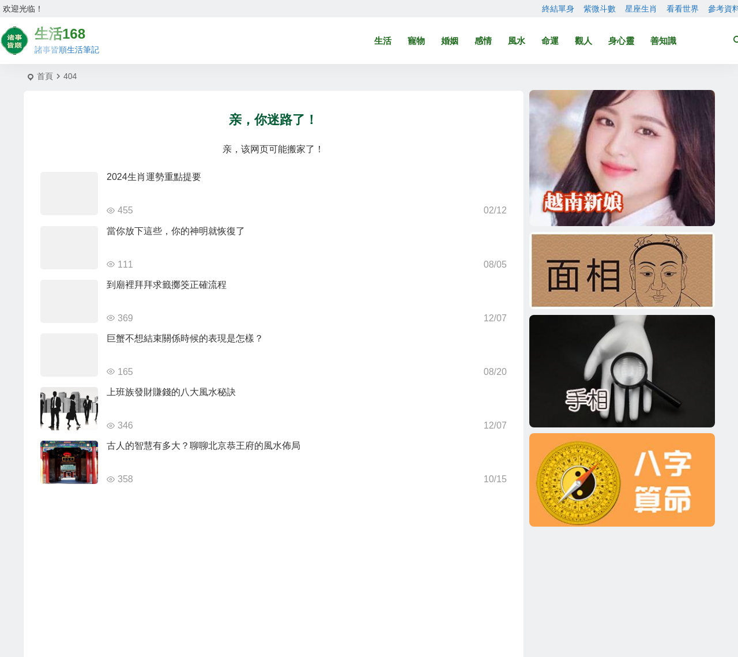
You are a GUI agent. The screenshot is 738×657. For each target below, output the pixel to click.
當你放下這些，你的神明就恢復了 (176, 231)
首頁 (45, 76)
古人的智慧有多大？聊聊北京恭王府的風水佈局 (203, 445)
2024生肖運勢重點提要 (154, 177)
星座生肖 (641, 8)
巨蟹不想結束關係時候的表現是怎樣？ (185, 338)
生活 (382, 41)
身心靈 (621, 41)
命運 (550, 41)
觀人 (583, 41)
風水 (516, 41)
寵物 (416, 41)
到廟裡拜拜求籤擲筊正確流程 (167, 285)
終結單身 (558, 8)
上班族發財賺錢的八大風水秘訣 (171, 392)
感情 (483, 41)
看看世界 (683, 8)
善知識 (663, 41)
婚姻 (449, 41)
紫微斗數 (599, 8)
